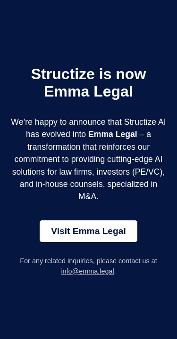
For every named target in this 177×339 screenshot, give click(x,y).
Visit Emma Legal (88, 231)
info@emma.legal (87, 271)
